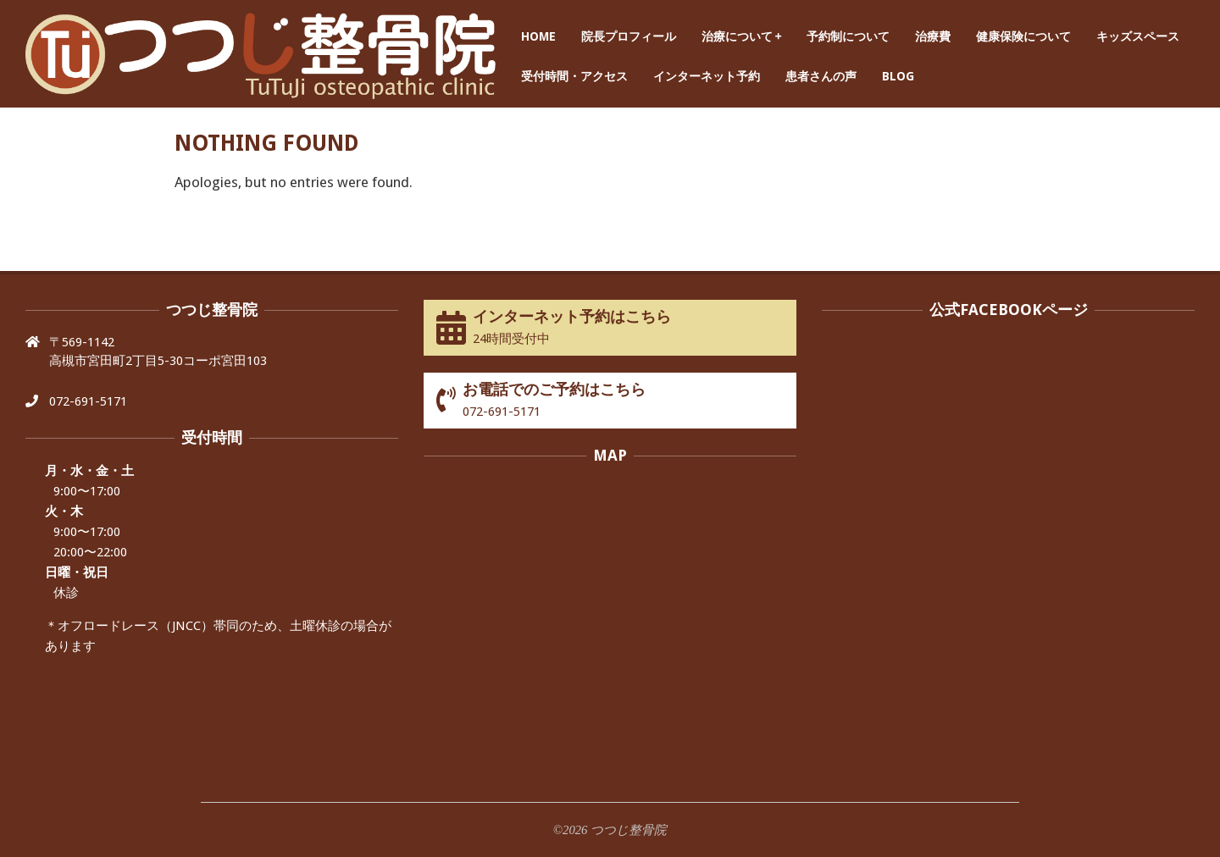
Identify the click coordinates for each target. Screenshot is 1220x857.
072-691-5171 (88, 401)
